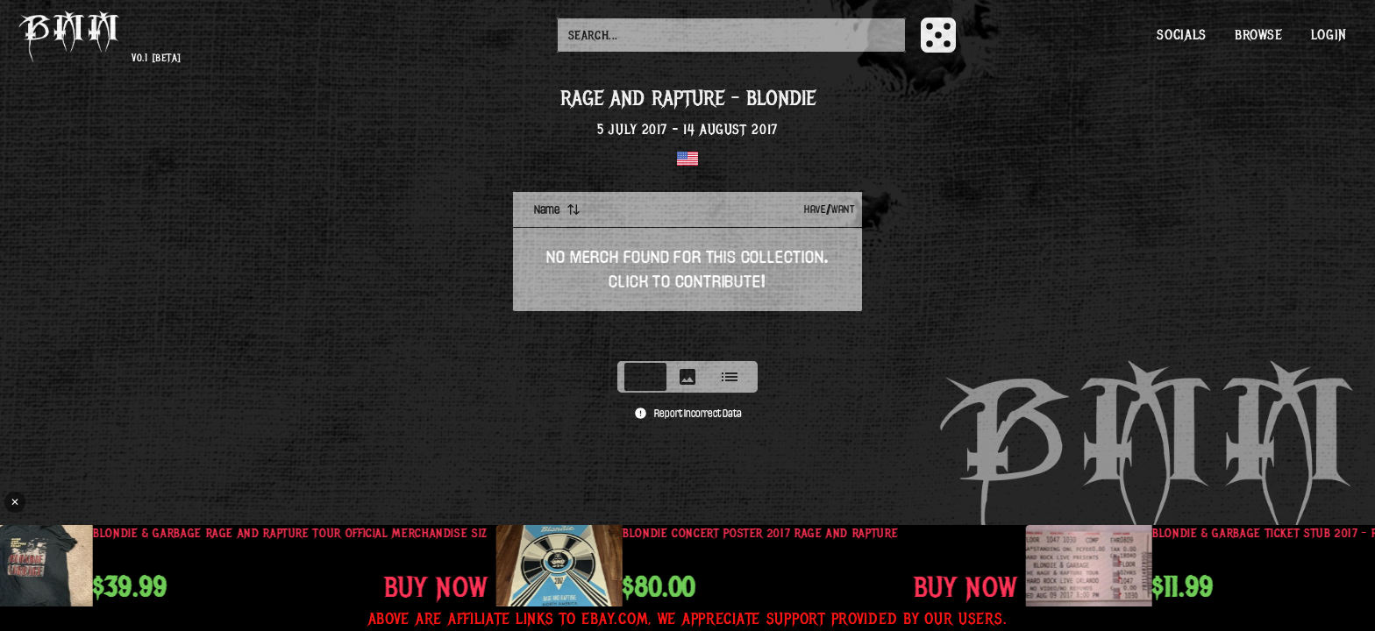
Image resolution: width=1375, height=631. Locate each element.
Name (557, 209)
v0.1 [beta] (156, 58)
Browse (1259, 35)
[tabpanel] (687, 271)
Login (1329, 35)
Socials (1181, 35)
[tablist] (687, 377)
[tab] (645, 377)
